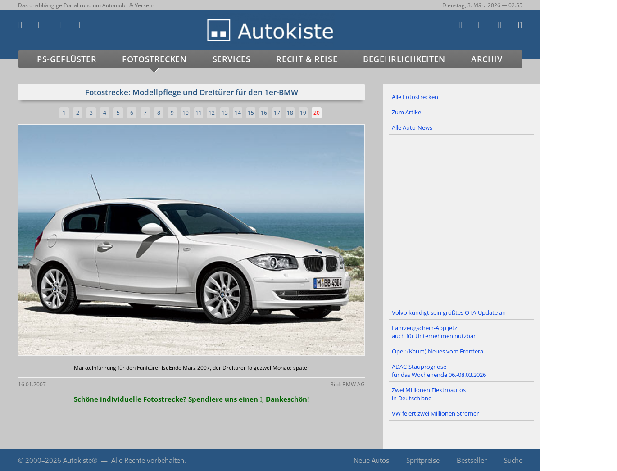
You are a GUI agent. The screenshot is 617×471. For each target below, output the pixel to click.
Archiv (487, 59)
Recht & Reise (306, 59)
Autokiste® (80, 460)
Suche (513, 460)
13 (225, 113)
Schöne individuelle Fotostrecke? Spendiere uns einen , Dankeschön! (191, 398)
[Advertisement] (461, 220)
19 (303, 113)
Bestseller (472, 460)
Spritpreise (423, 460)
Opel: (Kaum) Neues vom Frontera (437, 351)
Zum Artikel (407, 112)
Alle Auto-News (412, 127)
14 (238, 113)
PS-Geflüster (66, 59)
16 (264, 113)
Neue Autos (371, 460)
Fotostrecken (154, 59)
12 (212, 113)
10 (185, 113)
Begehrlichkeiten (404, 59)
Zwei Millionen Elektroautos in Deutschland (429, 394)
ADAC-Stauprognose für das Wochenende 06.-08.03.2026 (439, 370)
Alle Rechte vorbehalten (147, 460)
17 (277, 113)
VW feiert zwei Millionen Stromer (435, 413)
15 (251, 113)
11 (198, 113)
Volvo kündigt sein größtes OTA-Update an (449, 312)
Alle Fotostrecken (415, 97)
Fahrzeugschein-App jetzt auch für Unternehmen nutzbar (434, 332)
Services (232, 59)
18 (290, 113)
